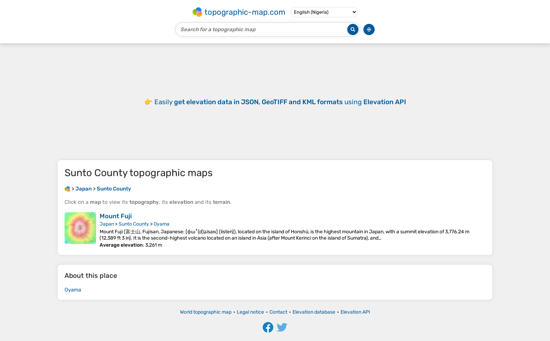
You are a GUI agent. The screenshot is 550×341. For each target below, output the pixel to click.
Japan (107, 224)
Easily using (280, 102)
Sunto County (134, 224)
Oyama (161, 224)
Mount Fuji (116, 216)
